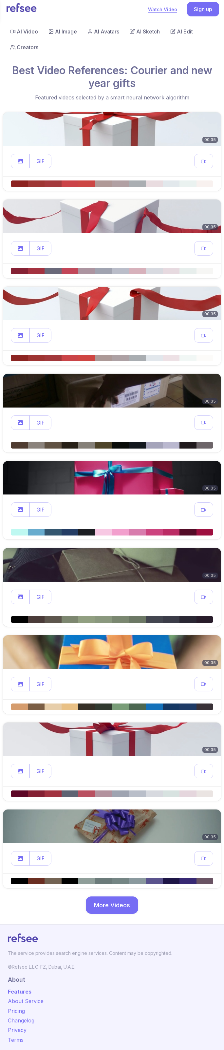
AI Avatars (103, 31)
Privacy (17, 1030)
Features (19, 991)
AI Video (24, 31)
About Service (26, 1001)
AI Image (62, 31)
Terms (16, 1040)
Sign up (203, 9)
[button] (20, 161)
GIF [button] (40, 161)
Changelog (21, 1020)
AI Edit (181, 31)
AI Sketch (145, 31)
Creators (24, 47)
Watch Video (162, 9)
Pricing (16, 1011)
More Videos (112, 905)
